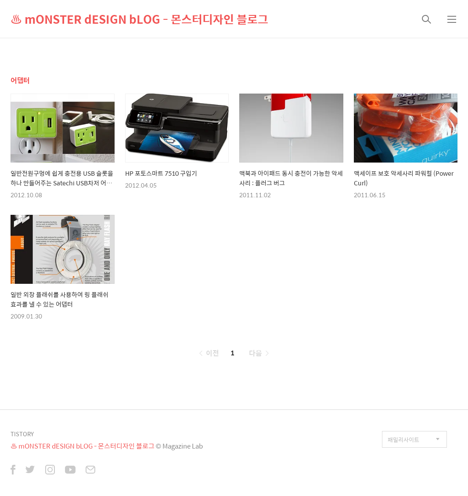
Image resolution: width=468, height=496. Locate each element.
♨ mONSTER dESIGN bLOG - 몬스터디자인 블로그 (139, 19)
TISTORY (22, 433)
